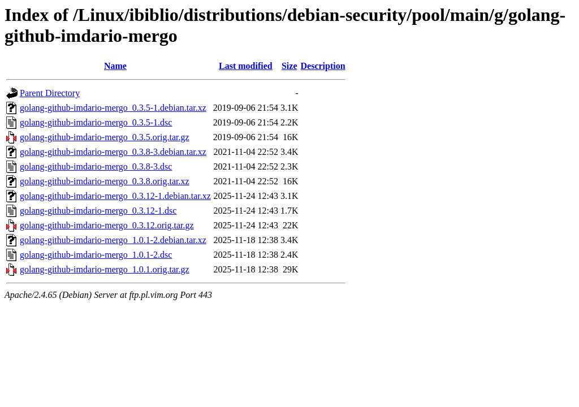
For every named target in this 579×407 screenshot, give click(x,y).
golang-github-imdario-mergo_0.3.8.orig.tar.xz (104, 181)
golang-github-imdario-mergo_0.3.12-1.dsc (98, 210)
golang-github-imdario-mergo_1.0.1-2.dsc (96, 254)
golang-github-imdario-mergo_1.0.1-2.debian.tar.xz (113, 240)
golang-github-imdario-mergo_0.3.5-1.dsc (96, 122)
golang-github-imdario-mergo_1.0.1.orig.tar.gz (104, 269)
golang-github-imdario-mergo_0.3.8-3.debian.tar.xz (113, 152)
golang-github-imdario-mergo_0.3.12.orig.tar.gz (107, 225)
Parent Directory (50, 93)
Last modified (246, 66)
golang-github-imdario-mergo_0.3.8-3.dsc (96, 166)
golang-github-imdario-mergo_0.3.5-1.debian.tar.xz (113, 107)
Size (289, 66)
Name (115, 66)
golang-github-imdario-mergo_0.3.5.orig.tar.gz (104, 137)
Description (323, 66)
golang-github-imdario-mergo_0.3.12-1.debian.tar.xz (115, 196)
